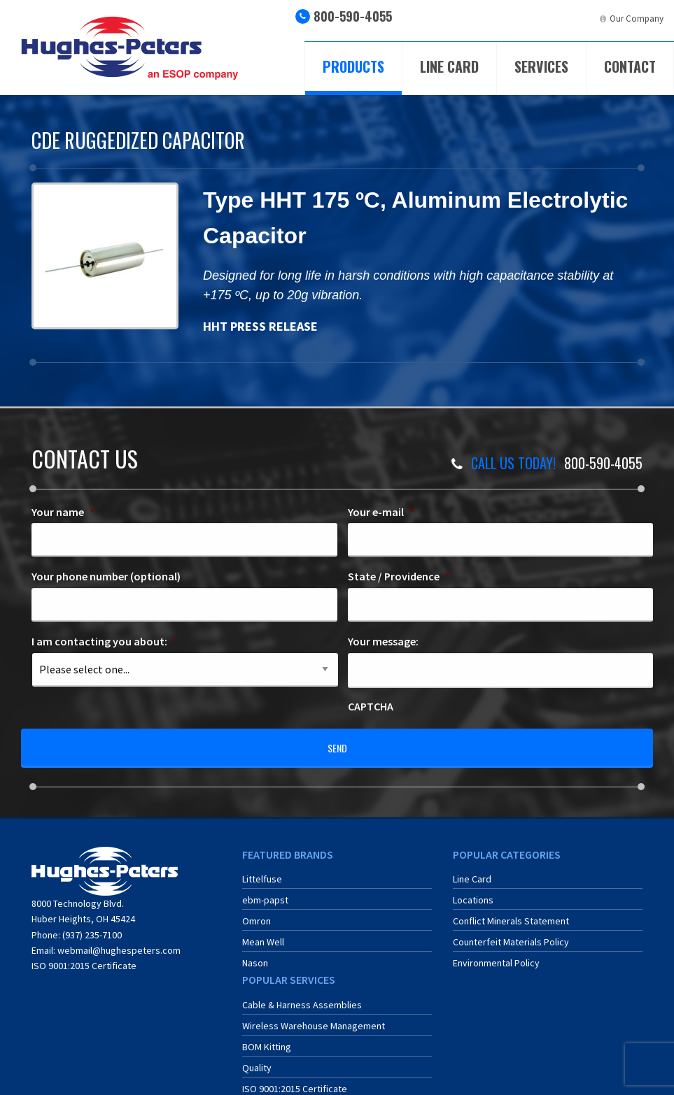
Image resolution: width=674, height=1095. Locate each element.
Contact (630, 66)
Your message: (383, 641)
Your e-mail (381, 512)
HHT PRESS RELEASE (262, 326)
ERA (533, 18)
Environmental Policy (496, 953)
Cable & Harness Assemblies (302, 995)
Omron (256, 912)
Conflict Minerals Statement (511, 912)
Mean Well (263, 932)
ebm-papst (265, 891)
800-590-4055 (353, 16)
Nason (255, 953)
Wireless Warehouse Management (313, 1016)
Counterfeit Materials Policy (511, 932)
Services (541, 66)
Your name (62, 512)
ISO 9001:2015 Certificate (83, 956)
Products (353, 66)
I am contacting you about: (104, 641)
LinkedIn (578, 18)
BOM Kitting (266, 1037)
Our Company (637, 18)
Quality (257, 1058)
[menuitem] (479, 24)
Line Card (449, 66)
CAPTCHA (370, 706)
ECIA (491, 18)
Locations (473, 891)
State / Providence (399, 576)
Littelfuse (262, 870)
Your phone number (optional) (106, 576)
